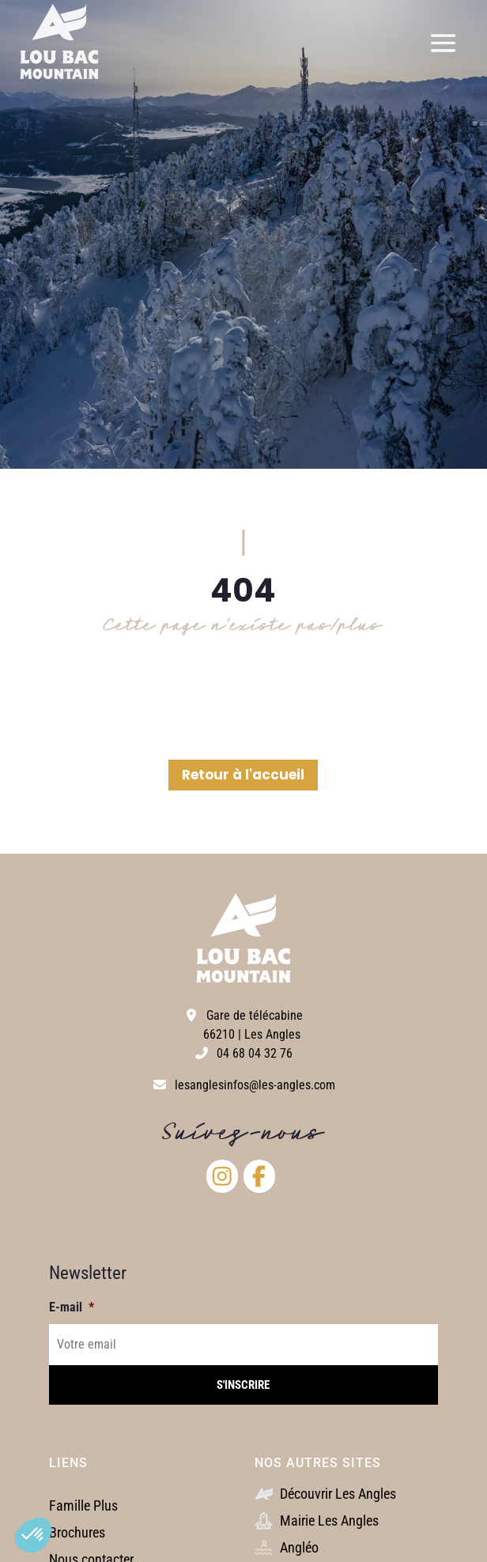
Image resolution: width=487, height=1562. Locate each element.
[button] (33, 1535)
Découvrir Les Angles (325, 1494)
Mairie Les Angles (317, 1520)
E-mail (71, 1307)
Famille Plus (83, 1505)
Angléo (287, 1547)
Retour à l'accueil (243, 774)
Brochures (77, 1532)
